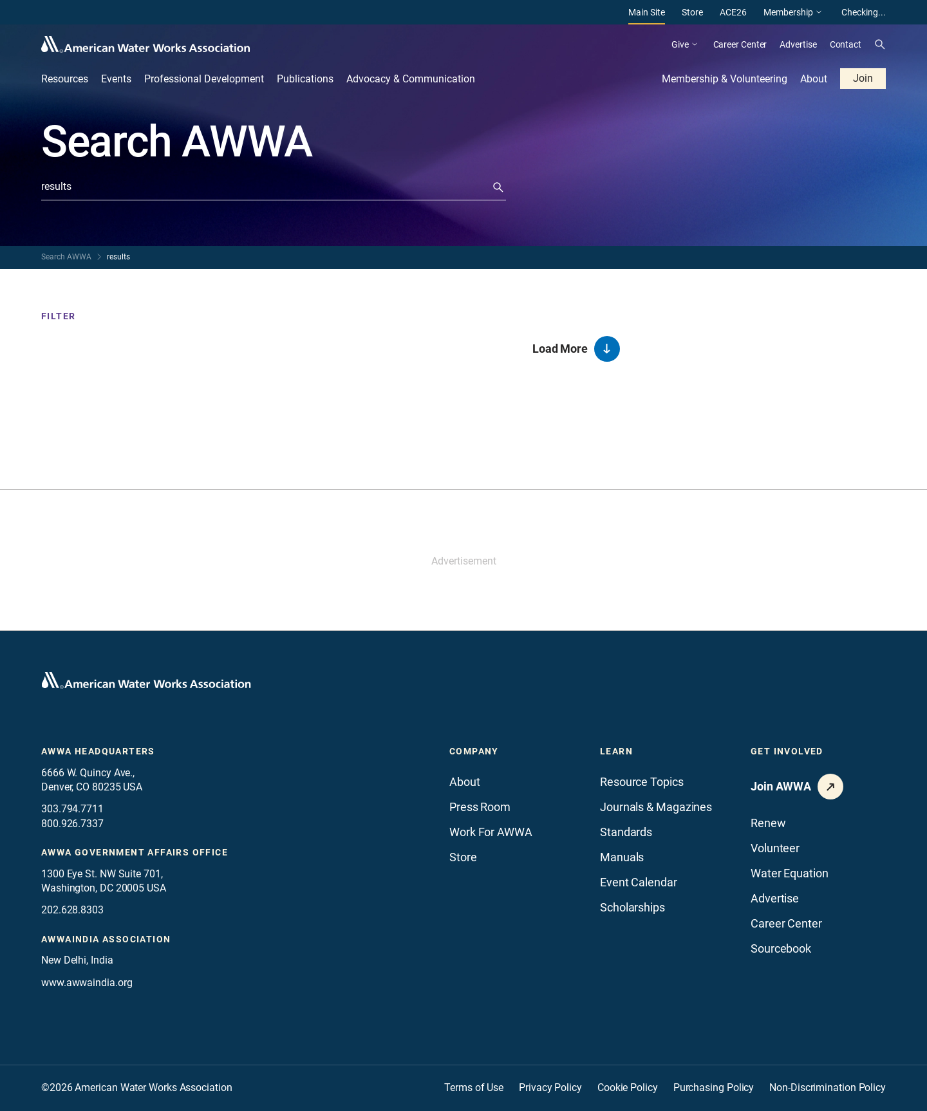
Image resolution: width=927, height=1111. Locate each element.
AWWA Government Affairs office (134, 852)
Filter (58, 316)
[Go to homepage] (146, 680)
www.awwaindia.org (86, 982)
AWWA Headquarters (98, 751)
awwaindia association (106, 939)
